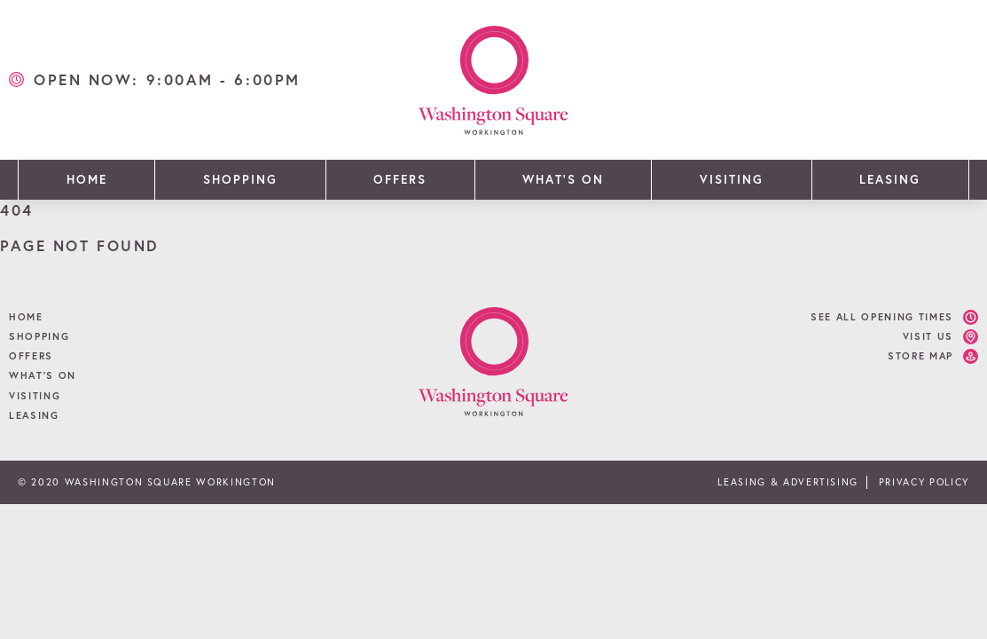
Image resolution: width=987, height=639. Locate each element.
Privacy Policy (924, 482)
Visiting (732, 179)
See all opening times (882, 317)
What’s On (562, 179)
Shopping (240, 179)
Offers (400, 179)
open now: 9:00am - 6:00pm (167, 79)
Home (87, 179)
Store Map (920, 356)
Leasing (889, 179)
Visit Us (928, 336)
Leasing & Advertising (787, 482)
